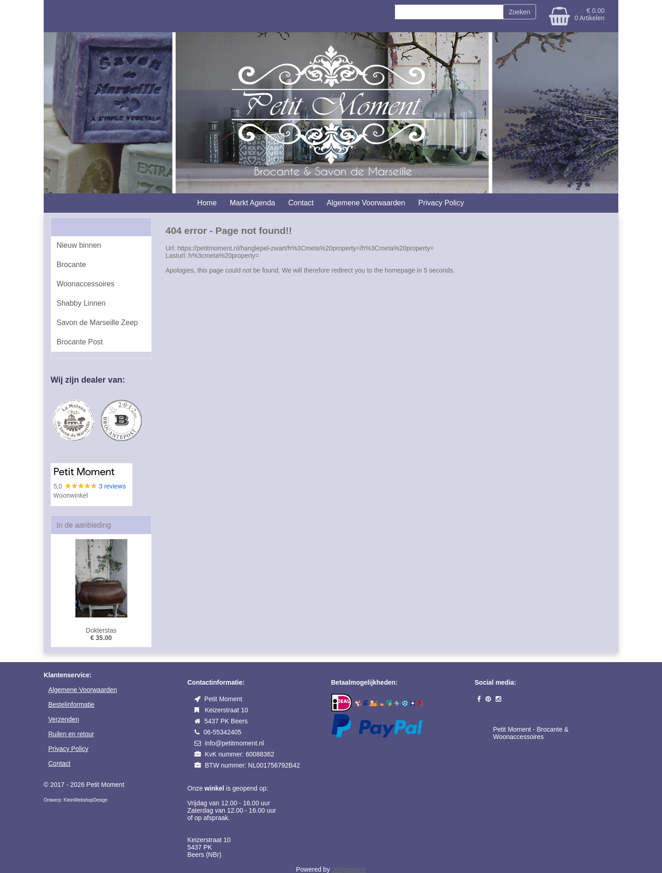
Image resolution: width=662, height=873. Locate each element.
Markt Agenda (252, 203)
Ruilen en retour (71, 734)
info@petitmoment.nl (234, 743)
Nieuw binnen (79, 245)
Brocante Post (80, 342)
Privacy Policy (441, 203)
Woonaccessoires (85, 284)
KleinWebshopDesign (85, 800)
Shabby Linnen (81, 303)
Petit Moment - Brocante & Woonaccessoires (531, 733)
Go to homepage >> (194, 285)
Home (207, 203)
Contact (301, 203)
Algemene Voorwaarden (366, 203)
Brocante (71, 264)
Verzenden (63, 719)
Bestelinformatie (71, 704)
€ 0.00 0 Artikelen (590, 14)
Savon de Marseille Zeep (97, 322)
